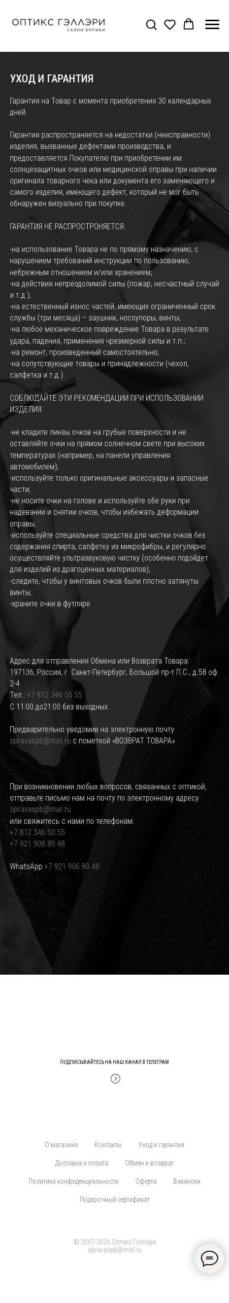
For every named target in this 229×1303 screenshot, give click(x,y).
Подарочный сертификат (115, 1199)
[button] (151, 24)
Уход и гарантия (161, 1145)
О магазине (61, 1145)
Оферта (146, 1181)
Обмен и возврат (149, 1163)
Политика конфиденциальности (74, 1181)
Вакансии (186, 1181)
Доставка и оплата (81, 1163)
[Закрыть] (218, 1056)
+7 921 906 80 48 (37, 843)
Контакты (108, 1145)
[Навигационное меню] (212, 25)
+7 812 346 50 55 (54, 695)
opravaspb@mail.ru (40, 740)
